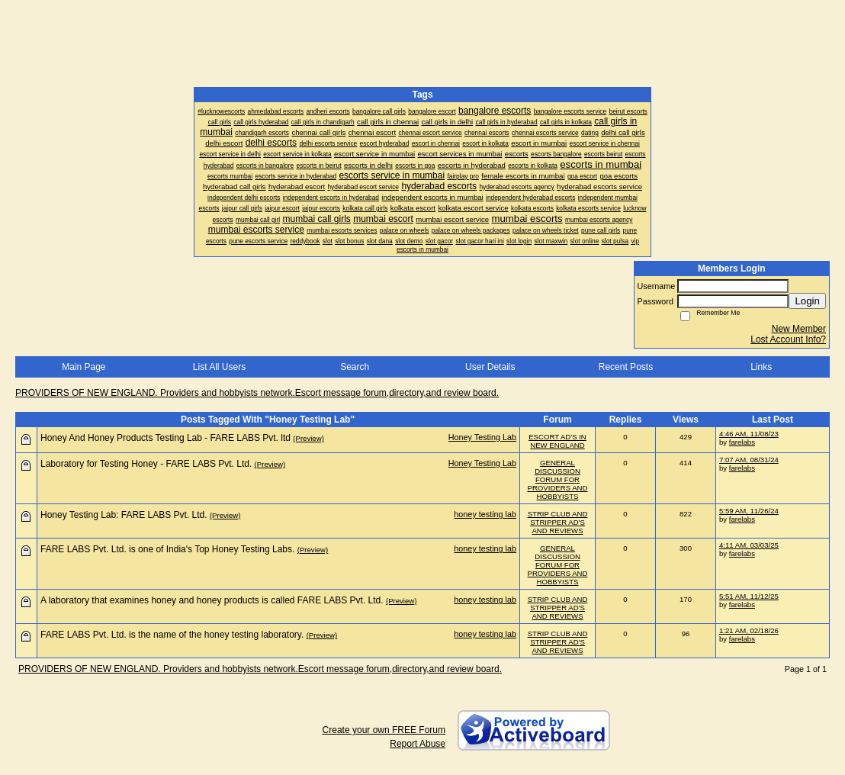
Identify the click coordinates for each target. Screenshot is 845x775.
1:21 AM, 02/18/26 (749, 630)
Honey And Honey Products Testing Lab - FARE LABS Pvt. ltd (165, 438)
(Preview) (308, 438)
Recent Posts (626, 367)
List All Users (219, 367)
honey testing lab (485, 514)
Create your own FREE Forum (384, 730)
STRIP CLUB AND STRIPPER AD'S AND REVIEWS (558, 522)
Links (761, 367)
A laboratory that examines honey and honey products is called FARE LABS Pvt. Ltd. (212, 600)
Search (354, 367)
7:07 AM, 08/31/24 (749, 459)
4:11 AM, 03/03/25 (749, 545)
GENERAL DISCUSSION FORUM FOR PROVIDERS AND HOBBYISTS (558, 479)
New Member (799, 328)
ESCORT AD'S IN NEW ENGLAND (557, 441)
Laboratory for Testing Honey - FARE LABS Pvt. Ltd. (146, 463)
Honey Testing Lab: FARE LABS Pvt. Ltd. (123, 515)
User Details (490, 367)
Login (807, 301)
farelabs (742, 442)
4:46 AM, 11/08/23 (749, 433)
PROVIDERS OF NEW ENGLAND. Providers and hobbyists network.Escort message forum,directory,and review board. (257, 393)
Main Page (83, 367)
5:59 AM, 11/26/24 (749, 510)
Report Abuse (417, 743)
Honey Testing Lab (482, 437)
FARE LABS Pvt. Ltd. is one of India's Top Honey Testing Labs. (167, 549)
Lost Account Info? (788, 339)
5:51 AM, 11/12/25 (749, 596)
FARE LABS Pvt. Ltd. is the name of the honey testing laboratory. (172, 634)
